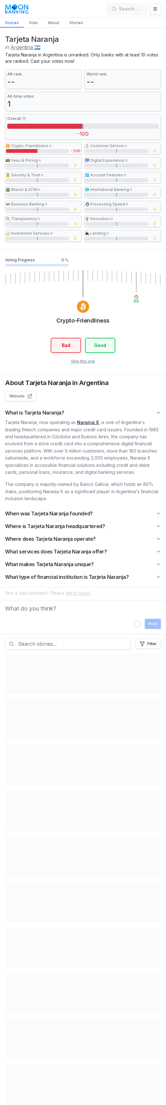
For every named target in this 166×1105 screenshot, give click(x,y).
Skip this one (83, 361)
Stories (76, 22)
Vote (33, 22)
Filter (148, 643)
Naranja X (88, 422)
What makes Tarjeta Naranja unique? (83, 564)
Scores (12, 22)
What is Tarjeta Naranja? (83, 412)
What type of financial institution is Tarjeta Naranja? (83, 577)
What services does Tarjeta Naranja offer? (83, 551)
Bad (65, 345)
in (22, 47)
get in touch (78, 593)
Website (20, 396)
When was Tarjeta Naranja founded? (83, 513)
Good (100, 345)
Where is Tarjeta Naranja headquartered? (83, 526)
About (53, 22)
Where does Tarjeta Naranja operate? (83, 539)
